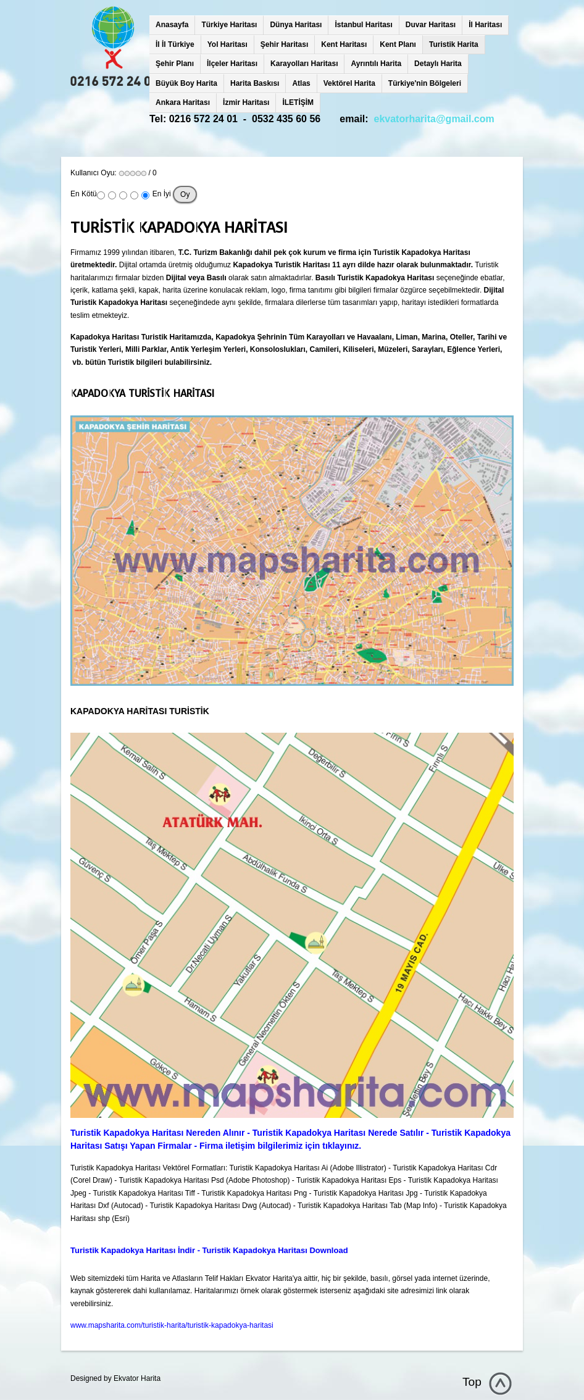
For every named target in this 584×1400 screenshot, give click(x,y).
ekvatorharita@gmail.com (434, 119)
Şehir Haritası (284, 44)
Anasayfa (172, 24)
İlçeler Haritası (232, 63)
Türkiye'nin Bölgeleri (424, 83)
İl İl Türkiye (175, 44)
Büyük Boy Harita (186, 83)
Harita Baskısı (254, 83)
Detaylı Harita (438, 63)
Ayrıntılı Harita (376, 63)
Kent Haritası (344, 44)
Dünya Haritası (296, 24)
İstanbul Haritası (363, 24)
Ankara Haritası (183, 102)
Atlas (301, 83)
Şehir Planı (175, 63)
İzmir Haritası (246, 102)
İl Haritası (485, 24)
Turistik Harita (453, 44)
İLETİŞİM (298, 102)
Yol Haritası (227, 44)
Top (472, 1381)
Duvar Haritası (431, 24)
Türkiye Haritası (229, 24)
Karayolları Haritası (304, 63)
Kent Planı (398, 44)
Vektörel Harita (349, 83)
